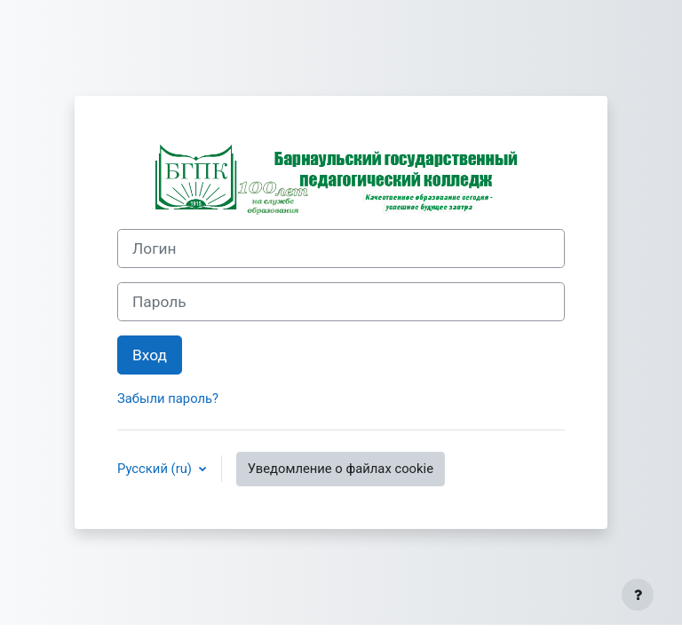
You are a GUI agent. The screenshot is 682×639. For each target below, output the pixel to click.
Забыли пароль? (167, 398)
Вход (149, 355)
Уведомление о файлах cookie (340, 469)
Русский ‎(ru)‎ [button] (156, 469)
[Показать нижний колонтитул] (638, 595)
